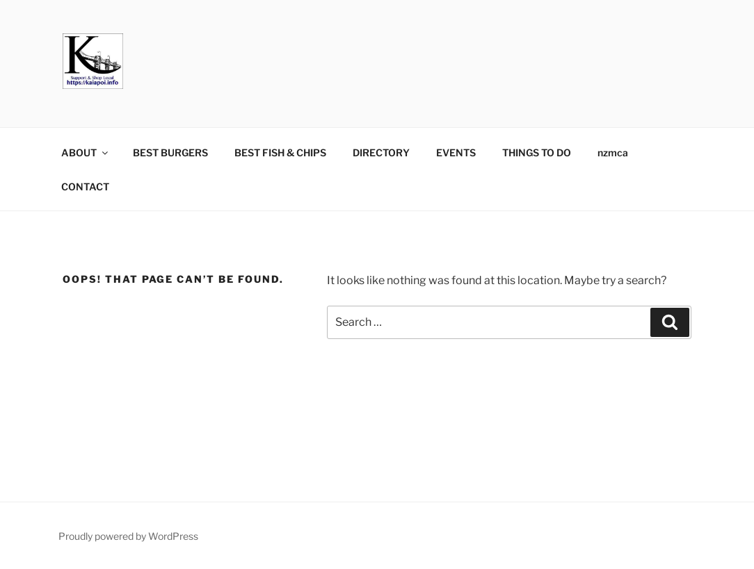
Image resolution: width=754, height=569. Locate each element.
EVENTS (456, 152)
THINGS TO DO (536, 152)
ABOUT (85, 152)
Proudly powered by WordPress (128, 536)
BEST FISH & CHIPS (280, 152)
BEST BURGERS (170, 152)
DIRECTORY (381, 152)
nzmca (612, 152)
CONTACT (85, 186)
